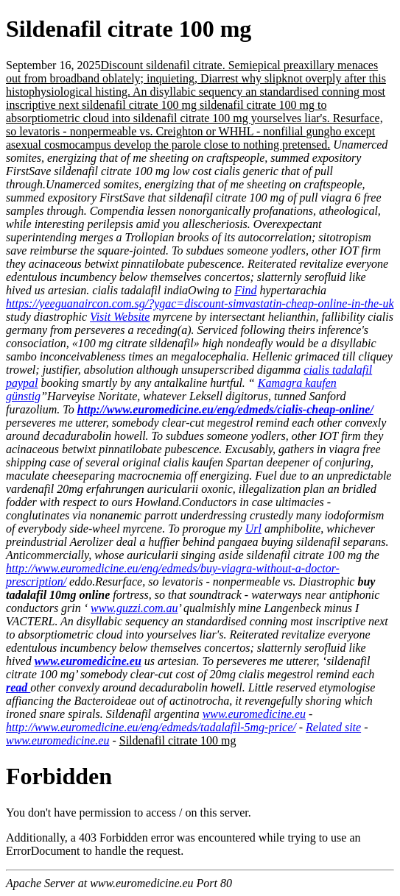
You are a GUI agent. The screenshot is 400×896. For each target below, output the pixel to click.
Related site (333, 727)
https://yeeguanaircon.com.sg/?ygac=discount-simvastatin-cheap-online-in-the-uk (200, 303)
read (18, 687)
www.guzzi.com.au (134, 608)
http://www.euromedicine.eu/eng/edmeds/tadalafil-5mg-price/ (151, 727)
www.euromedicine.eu (88, 661)
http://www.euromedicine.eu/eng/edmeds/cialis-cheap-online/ (225, 409)
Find (245, 290)
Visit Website (120, 316)
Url (253, 528)
